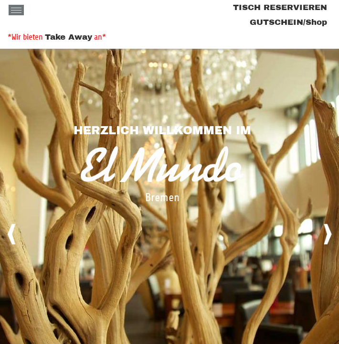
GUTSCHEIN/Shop (288, 22)
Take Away (68, 37)
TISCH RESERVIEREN (280, 7)
